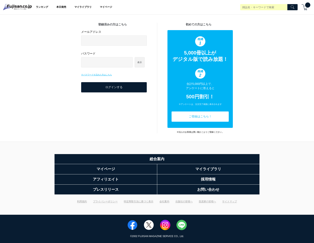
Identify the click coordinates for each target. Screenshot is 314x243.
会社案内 (164, 201)
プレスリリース (106, 189)
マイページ (106, 7)
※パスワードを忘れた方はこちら (96, 75)
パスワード (88, 53)
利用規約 (82, 201)
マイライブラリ (83, 7)
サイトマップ (229, 201)
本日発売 (61, 7)
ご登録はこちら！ (200, 116)
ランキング (42, 7)
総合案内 (157, 159)
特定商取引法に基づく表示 (138, 201)
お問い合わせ (208, 189)
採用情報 (208, 179)
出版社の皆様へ (184, 201)
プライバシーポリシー (105, 201)
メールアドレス (91, 31)
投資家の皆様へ (207, 201)
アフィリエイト (106, 179)
